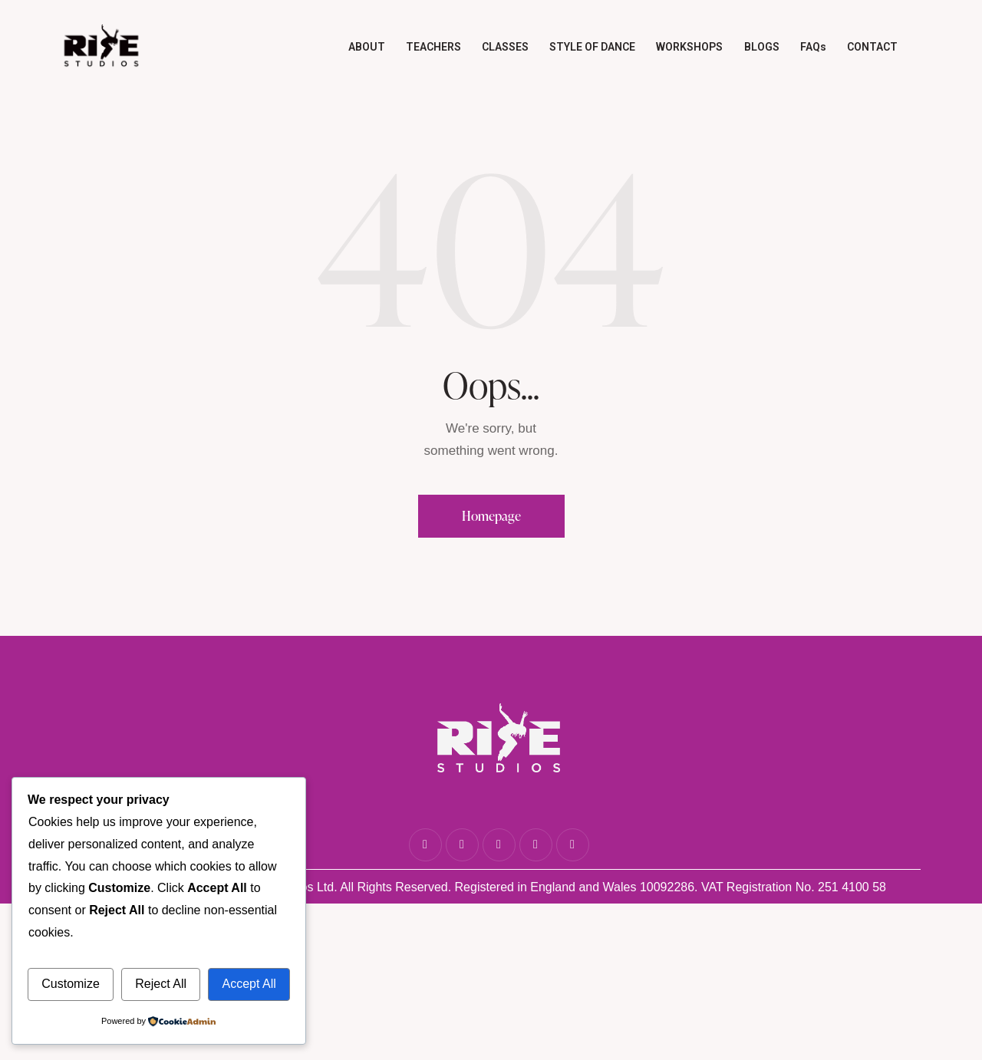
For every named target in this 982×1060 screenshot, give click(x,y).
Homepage (491, 516)
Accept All (248, 983)
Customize (70, 983)
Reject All (160, 983)
